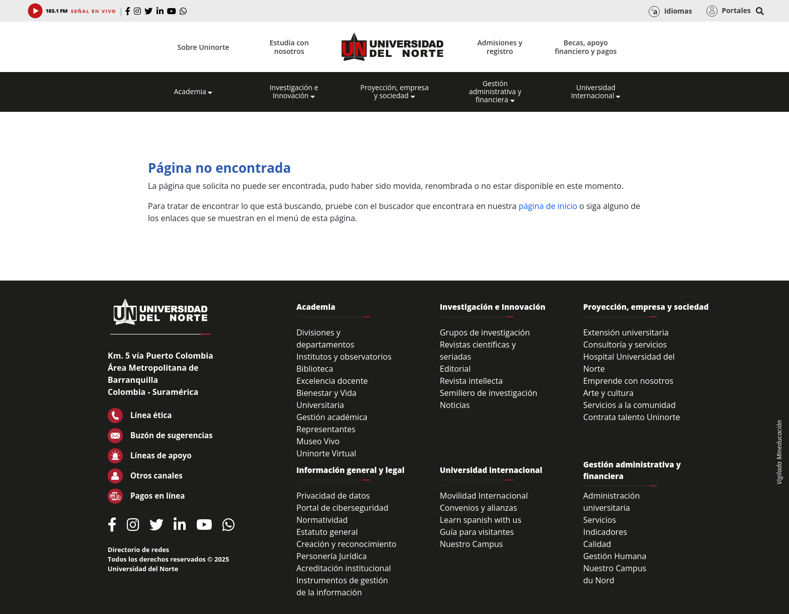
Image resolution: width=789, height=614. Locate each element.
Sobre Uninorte (203, 47)
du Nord (598, 580)
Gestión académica (331, 417)
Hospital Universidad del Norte (629, 362)
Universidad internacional (491, 470)
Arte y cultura (608, 392)
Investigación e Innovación (294, 92)
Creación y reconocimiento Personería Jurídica (346, 550)
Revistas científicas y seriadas (478, 350)
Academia (193, 92)
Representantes (325, 429)
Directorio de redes (138, 549)
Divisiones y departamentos (325, 338)
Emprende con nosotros (628, 380)
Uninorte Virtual (326, 453)
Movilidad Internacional (484, 495)
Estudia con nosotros (289, 47)
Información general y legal (350, 470)
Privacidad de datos (333, 495)
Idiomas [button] (670, 11)
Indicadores (605, 531)
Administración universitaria (611, 501)
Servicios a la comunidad (629, 405)
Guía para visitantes (477, 531)
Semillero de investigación (488, 392)
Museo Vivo (318, 441)
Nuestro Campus (471, 544)
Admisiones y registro (500, 47)
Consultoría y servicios (625, 344)
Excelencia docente (332, 380)
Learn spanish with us (480, 519)
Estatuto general (327, 531)
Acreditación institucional (343, 568)
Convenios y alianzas (478, 507)
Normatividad (322, 519)
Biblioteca (314, 368)
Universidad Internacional (596, 92)
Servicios (599, 519)
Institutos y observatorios (343, 356)
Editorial (455, 368)
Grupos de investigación (485, 332)
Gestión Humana (615, 556)
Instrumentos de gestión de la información (342, 586)
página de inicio (548, 206)
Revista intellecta (471, 380)
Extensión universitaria (626, 332)
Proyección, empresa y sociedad (394, 92)
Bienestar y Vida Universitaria (326, 399)
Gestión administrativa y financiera (495, 92)
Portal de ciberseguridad (342, 507)
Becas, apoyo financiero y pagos (585, 47)
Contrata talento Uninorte (631, 417)
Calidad (597, 544)
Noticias (455, 405)
